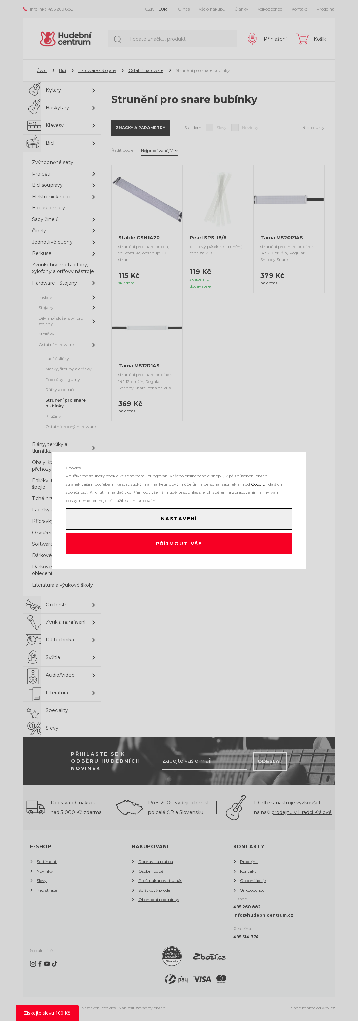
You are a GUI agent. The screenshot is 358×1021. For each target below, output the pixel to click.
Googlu (258, 481)
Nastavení (179, 518)
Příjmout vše (179, 545)
